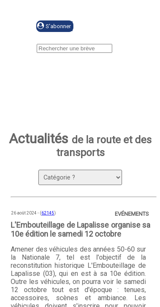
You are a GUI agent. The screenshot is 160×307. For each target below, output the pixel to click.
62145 (47, 213)
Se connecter (113, 26)
